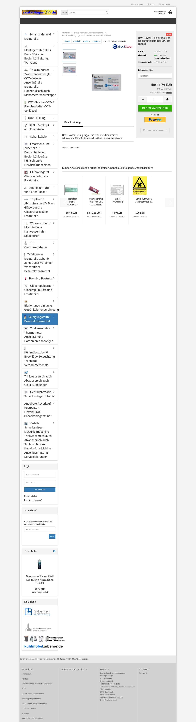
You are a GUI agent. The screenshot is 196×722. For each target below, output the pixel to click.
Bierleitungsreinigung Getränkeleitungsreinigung (41, 305)
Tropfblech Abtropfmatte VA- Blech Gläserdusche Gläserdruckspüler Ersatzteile (39, 207)
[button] (137, 4)
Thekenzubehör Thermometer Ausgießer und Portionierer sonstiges (38, 335)
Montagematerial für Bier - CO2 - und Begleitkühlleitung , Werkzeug (37, 54)
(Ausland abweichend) (162, 58)
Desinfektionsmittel (108, 700)
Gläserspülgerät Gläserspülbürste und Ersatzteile (38, 290)
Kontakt (25, 679)
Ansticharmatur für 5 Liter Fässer (37, 190)
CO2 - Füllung (34, 118)
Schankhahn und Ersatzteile (37, 36)
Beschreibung (72, 122)
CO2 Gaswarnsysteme (35, 245)
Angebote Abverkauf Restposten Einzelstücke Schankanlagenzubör (37, 410)
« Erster (67, 41)
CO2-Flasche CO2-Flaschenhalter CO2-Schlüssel (38, 106)
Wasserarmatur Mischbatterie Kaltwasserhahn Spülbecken (37, 229)
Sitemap (25, 713)
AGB (24, 689)
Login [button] (151, 4)
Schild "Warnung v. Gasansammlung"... (144, 200)
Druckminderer (106, 678)
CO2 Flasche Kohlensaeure (111, 697)
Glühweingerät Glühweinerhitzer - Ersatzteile (36, 176)
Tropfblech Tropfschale (110, 684)
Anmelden (40, 490)
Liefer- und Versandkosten (33, 694)
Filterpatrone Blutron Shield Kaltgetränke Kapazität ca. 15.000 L (40, 580)
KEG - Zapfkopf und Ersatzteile (36, 127)
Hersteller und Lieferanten (32, 718)
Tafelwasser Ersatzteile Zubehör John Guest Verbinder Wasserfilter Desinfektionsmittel (38, 263)
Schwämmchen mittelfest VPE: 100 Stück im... (96, 202)
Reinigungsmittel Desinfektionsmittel (37, 319)
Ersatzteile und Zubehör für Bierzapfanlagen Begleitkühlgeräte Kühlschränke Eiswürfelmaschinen (37, 154)
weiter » (86, 41)
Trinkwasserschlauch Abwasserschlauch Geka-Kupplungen (38, 379)
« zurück (76, 41)
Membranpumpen (107, 695)
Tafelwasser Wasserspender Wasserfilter (117, 686)
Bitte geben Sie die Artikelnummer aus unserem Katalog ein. (38, 523)
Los (52, 536)
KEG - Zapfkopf (106, 692)
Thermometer (105, 689)
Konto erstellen (30, 496)
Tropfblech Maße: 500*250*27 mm (72, 202)
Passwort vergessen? (33, 500)
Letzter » (96, 41)
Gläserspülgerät (106, 681)
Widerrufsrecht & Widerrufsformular (37, 684)
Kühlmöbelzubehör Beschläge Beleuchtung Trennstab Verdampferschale (39, 357)
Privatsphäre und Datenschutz (34, 704)
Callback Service (29, 708)
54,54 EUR (40, 589)
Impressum (26, 674)
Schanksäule (35, 136)
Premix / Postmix (38, 278)
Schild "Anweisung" (117, 200)
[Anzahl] (155, 99)
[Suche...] (64, 12)
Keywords (143, 673)
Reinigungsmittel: (145, 70)
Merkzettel (164, 4)
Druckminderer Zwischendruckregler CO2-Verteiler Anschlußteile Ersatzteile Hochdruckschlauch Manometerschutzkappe (40, 82)
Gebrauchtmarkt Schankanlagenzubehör (39, 394)
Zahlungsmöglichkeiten (31, 699)
